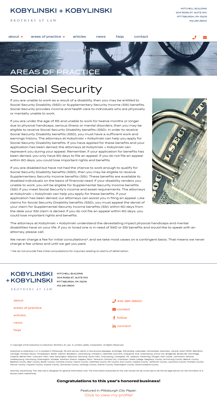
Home (15, 50)
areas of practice (46, 36)
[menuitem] (14, 37)
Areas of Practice (42, 50)
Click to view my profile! (109, 395)
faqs (120, 36)
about (13, 36)
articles (79, 36)
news (101, 36)
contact (141, 36)
